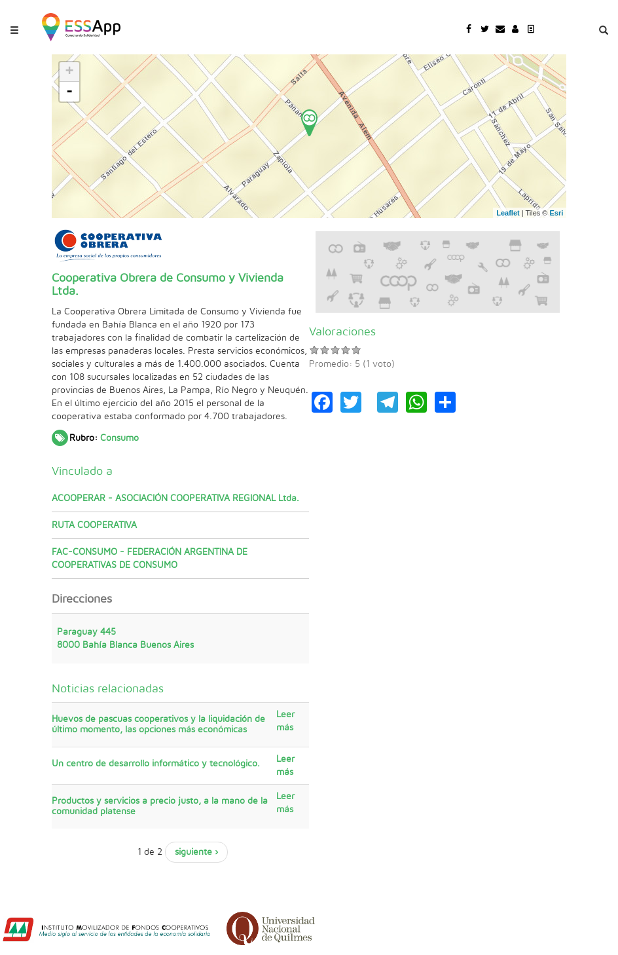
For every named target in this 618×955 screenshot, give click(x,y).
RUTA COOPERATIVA (94, 525)
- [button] (69, 92)
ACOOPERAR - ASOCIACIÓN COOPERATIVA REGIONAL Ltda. (175, 498)
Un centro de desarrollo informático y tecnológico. (156, 763)
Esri (557, 213)
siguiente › (196, 852)
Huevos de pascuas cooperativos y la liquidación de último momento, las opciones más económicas (158, 724)
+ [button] (69, 72)
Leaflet (507, 213)
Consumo (119, 438)
